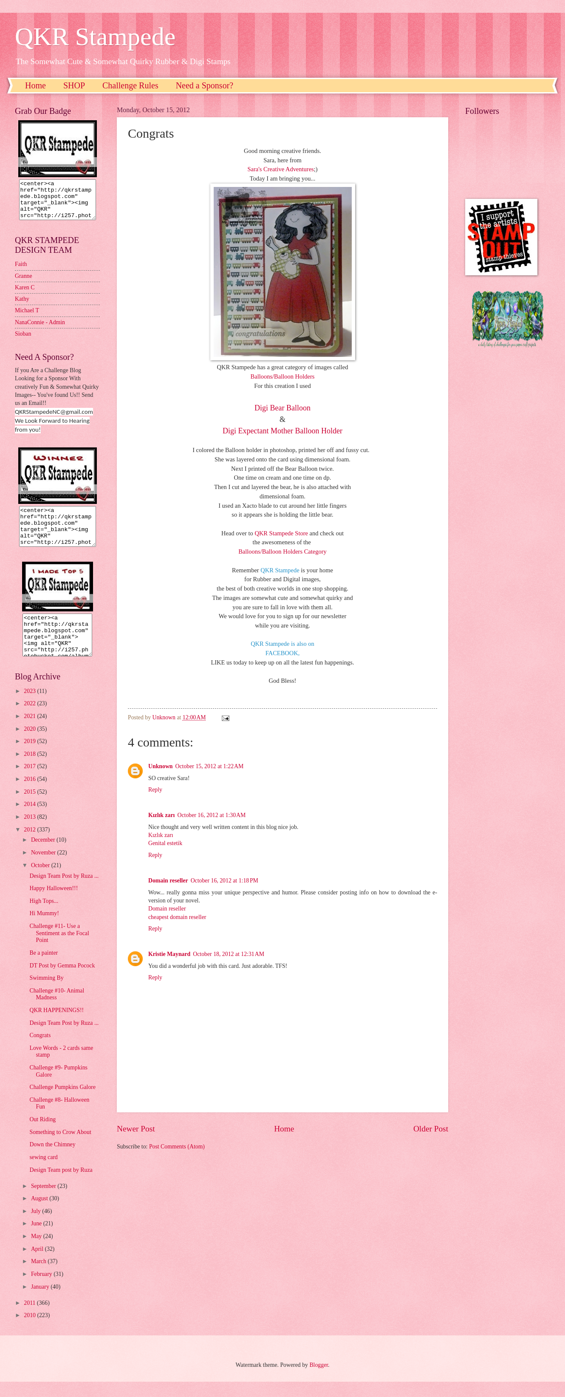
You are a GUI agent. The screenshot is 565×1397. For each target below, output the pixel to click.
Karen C (24, 295)
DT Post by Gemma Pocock (62, 981)
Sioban (23, 341)
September (44, 1201)
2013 (30, 832)
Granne (23, 283)
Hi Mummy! (44, 928)
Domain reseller (168, 880)
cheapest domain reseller (177, 917)
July (36, 1226)
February (42, 1289)
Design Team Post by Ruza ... (64, 891)
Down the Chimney (52, 1160)
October (41, 880)
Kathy (22, 306)
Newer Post (136, 1128)
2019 (30, 756)
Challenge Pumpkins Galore (62, 1102)
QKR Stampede (95, 37)
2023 (30, 706)
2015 (30, 807)
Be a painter (43, 968)
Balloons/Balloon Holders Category (282, 551)
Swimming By (46, 993)
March (39, 1276)
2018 (30, 769)
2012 (30, 845)
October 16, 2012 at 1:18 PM (224, 880)
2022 (30, 718)
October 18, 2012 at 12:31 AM (228, 954)
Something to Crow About (60, 1147)
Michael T (27, 318)
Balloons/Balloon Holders (283, 376)
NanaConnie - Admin (40, 330)
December (43, 855)
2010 (30, 1330)
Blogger (318, 1380)
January (41, 1302)
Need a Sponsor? (205, 85)
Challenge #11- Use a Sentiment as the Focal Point (59, 948)
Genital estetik (165, 843)
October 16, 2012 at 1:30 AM (211, 815)
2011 (30, 1318)
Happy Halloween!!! (53, 903)
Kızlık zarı (161, 815)
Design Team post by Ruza (60, 1185)
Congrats (40, 1050)
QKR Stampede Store (281, 533)
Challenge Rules (130, 85)
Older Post (430, 1128)
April (38, 1264)
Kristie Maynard (169, 954)
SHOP (74, 85)
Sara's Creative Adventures (280, 169)
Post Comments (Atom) (177, 1146)
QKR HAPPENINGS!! (56, 1025)
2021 (30, 731)
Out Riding (42, 1134)
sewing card (43, 1172)
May (37, 1251)
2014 (30, 819)
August (40, 1213)
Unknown (160, 766)
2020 (30, 744)
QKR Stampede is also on (282, 643)
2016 (30, 794)
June (37, 1239)
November (44, 868)
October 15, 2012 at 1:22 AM (209, 766)
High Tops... (43, 916)
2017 (30, 781)
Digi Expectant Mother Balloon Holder (282, 431)
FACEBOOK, (283, 653)
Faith (21, 272)
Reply (155, 789)
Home (35, 85)
